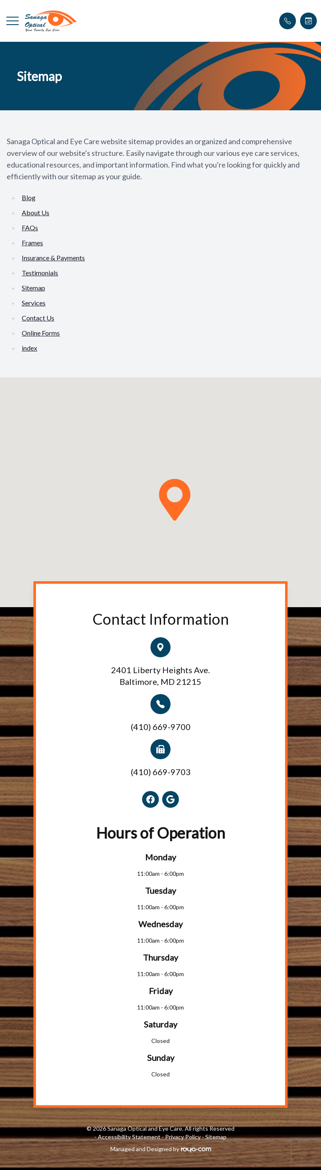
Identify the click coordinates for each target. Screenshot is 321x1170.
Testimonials (40, 273)
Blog (29, 197)
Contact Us (38, 318)
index (29, 348)
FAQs (30, 227)
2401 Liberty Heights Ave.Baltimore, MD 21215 (160, 676)
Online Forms (41, 333)
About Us (35, 212)
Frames (32, 243)
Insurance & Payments (53, 258)
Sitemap (33, 288)
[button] (12, 20)
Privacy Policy (183, 1136)
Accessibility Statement (129, 1136)
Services (34, 303)
